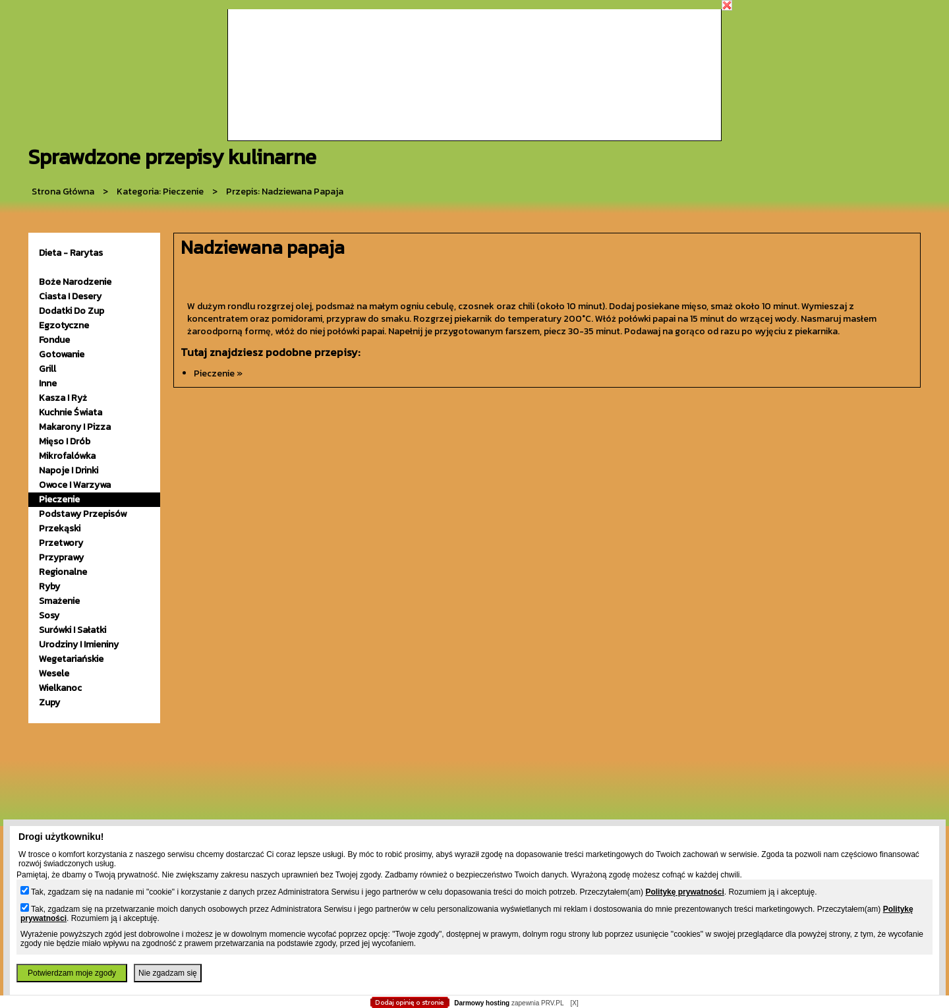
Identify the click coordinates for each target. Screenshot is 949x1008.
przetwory (61, 543)
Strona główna (63, 191)
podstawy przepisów (83, 514)
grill (47, 369)
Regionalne (63, 572)
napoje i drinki (68, 470)
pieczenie (59, 499)
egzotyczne (64, 325)
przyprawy (61, 557)
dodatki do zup (71, 311)
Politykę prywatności (684, 892)
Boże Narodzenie (75, 282)
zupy (49, 702)
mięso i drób (64, 441)
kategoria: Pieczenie (160, 191)
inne (48, 383)
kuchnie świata (70, 412)
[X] (574, 1003)
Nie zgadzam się (167, 973)
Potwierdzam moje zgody (72, 973)
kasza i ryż (63, 398)
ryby (49, 586)
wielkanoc (60, 688)
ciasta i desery (70, 296)
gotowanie (61, 354)
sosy (49, 615)
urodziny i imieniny (79, 644)
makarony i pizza (75, 427)
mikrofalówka (67, 456)
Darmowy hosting (481, 1003)
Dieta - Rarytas (71, 253)
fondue (54, 340)
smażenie (59, 601)
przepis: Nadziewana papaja (284, 191)
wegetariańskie (71, 659)
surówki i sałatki (72, 630)
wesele (54, 673)
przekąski (59, 528)
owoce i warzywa (75, 485)
